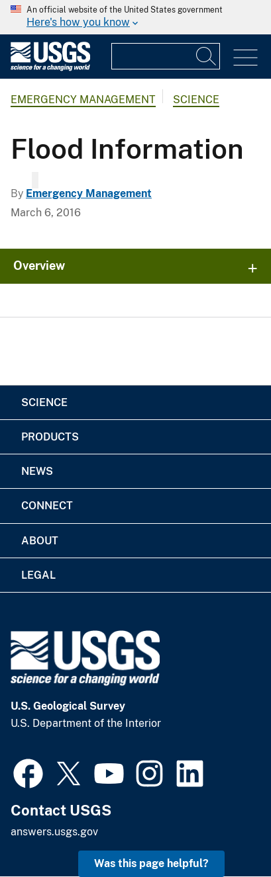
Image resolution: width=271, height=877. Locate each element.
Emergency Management (83, 99)
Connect (47, 505)
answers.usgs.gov (54, 831)
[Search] (206, 56)
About (39, 540)
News (37, 471)
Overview (39, 265)
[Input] (165, 56)
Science (196, 99)
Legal (38, 575)
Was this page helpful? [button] (151, 863)
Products (50, 437)
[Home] (50, 68)
